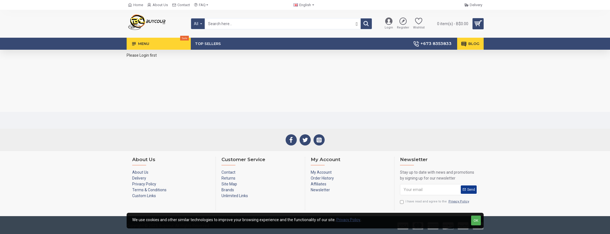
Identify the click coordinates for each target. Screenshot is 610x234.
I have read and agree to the (435, 201)
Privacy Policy (348, 220)
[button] (356, 24)
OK (476, 220)
